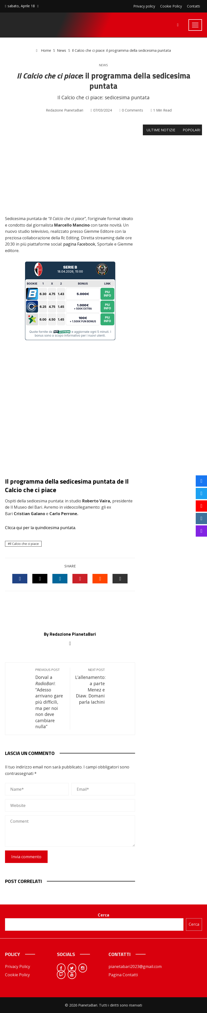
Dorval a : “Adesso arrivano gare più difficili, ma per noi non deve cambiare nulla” (50, 698)
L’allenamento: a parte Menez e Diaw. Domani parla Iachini (90, 686)
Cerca (103, 915)
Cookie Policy (17, 974)
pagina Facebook (79, 244)
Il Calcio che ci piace (24, 543)
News (103, 65)
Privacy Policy (17, 966)
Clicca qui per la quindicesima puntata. (41, 527)
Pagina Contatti (123, 974)
